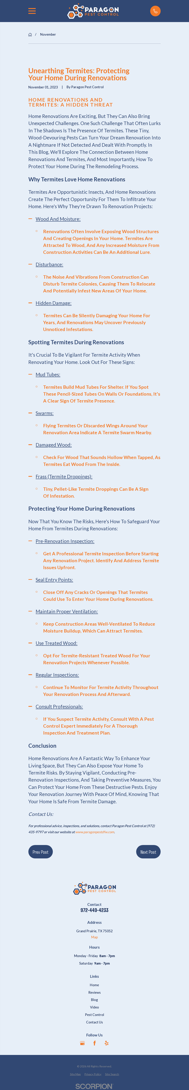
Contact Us (94, 1022)
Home (94, 985)
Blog (94, 1000)
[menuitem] (75, 1074)
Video (94, 1007)
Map (94, 937)
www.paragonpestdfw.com (94, 832)
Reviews (94, 992)
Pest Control (94, 1015)
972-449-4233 (94, 910)
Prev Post (40, 852)
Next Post (148, 852)
